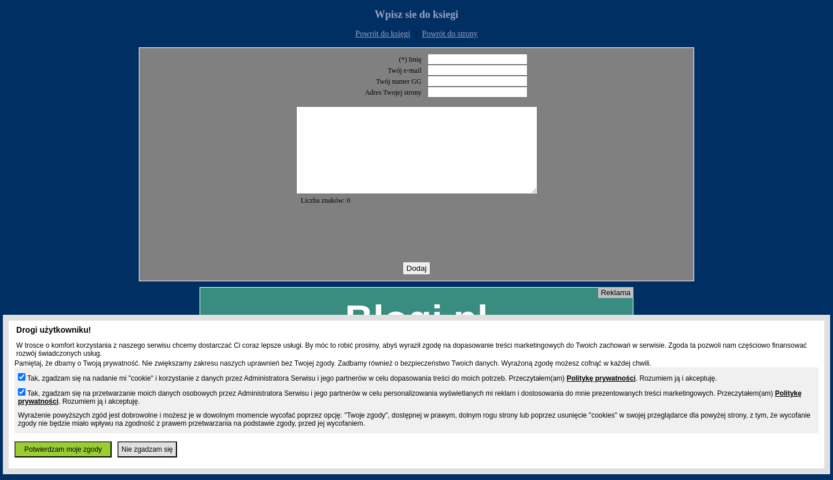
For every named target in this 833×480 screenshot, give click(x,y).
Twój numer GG (398, 81)
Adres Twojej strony (393, 92)
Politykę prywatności (600, 378)
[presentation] (416, 250)
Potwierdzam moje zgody (63, 449)
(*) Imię (410, 59)
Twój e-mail (404, 70)
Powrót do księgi (382, 33)
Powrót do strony (449, 33)
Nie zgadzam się (147, 449)
